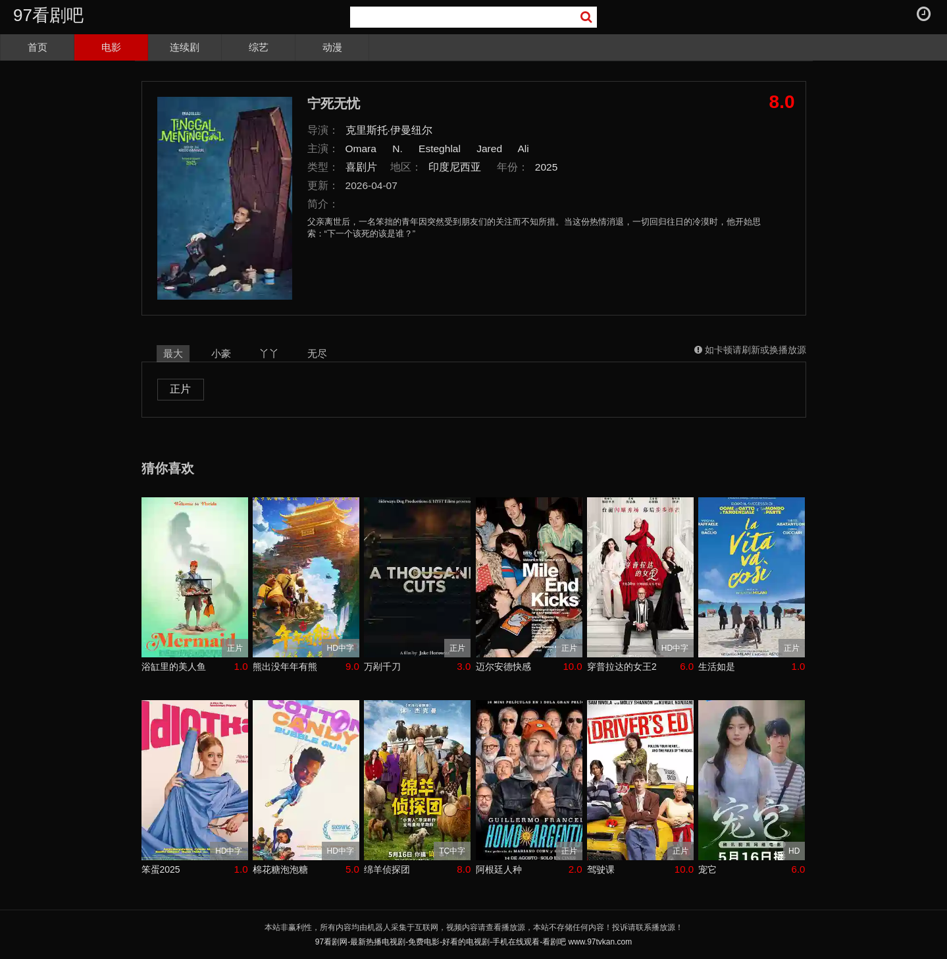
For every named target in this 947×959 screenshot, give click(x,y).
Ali (523, 148)
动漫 (332, 47)
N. (397, 148)
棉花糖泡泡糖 (280, 869)
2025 (546, 167)
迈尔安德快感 (503, 666)
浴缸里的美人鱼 (173, 666)
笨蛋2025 (160, 869)
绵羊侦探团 (387, 869)
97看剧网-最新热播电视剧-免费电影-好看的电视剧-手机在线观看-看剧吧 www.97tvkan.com (473, 941)
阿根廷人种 (499, 869)
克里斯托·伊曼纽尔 (389, 130)
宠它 (707, 869)
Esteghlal (440, 148)
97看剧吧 (48, 15)
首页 (37, 47)
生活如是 (716, 666)
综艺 (259, 47)
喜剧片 (361, 167)
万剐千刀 (382, 666)
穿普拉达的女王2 (622, 666)
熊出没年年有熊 (285, 666)
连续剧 (184, 47)
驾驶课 (601, 869)
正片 (180, 389)
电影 (111, 47)
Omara (361, 148)
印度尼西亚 (454, 167)
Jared (489, 148)
